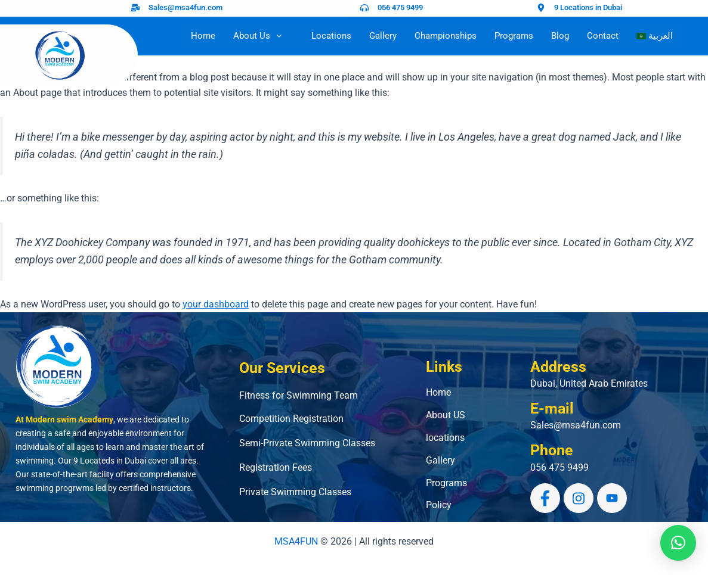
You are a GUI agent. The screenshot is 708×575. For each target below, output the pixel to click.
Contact (603, 35)
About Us (263, 35)
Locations (331, 35)
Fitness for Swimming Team (298, 395)
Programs (513, 35)
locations (445, 437)
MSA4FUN (296, 541)
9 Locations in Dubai (588, 7)
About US (445, 415)
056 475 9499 (400, 7)
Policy (439, 505)
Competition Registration (291, 418)
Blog (560, 35)
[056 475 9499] (364, 8)
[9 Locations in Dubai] (541, 8)
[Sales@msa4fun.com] (135, 8)
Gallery (383, 35)
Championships (446, 35)
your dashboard (216, 304)
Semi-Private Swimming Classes (307, 443)
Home (203, 35)
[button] (678, 543)
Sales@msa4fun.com (185, 7)
